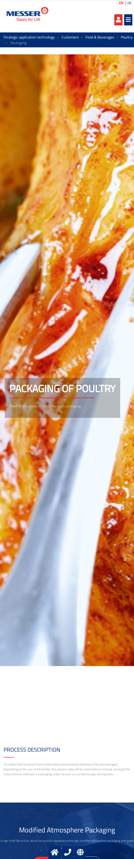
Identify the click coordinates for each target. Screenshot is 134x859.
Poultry (127, 37)
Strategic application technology (29, 37)
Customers (70, 37)
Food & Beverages (100, 37)
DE (129, 3)
